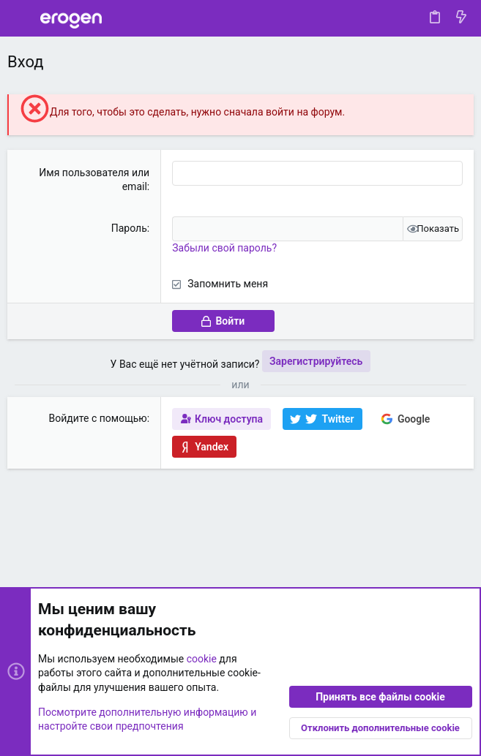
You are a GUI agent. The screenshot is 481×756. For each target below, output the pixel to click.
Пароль (129, 228)
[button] (22, 18)
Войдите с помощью (98, 418)
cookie (202, 659)
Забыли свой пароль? (224, 248)
